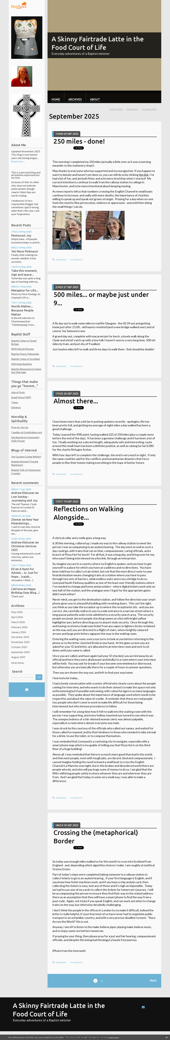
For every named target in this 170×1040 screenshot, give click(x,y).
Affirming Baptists (21, 363)
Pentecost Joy (21, 235)
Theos (14, 402)
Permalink (59, 259)
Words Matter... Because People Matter (22, 310)
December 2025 (20, 636)
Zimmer (16, 519)
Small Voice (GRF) (21, 397)
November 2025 (20, 641)
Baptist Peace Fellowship (25, 353)
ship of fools (18, 392)
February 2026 (19, 627)
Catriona (17, 588)
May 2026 (17, 611)
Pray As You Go (19, 427)
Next (153, 980)
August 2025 (18, 657)
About (95, 99)
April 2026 (17, 617)
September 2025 (20, 652)
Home (56, 99)
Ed (13, 569)
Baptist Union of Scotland (25, 358)
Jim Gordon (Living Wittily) (26, 456)
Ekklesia (16, 407)
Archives (75, 99)
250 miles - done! (79, 141)
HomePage (132, 109)
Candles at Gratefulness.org (26, 432)
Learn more (114, 1037)
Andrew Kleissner (23, 492)
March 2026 (18, 622)
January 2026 (18, 632)
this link (143, 174)
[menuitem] (56, 97)
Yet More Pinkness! (24, 251)
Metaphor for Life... (25, 290)
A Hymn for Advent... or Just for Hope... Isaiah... (24, 572)
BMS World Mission (22, 348)
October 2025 (19, 647)
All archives (17, 662)
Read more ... (18, 161)
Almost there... (76, 401)
